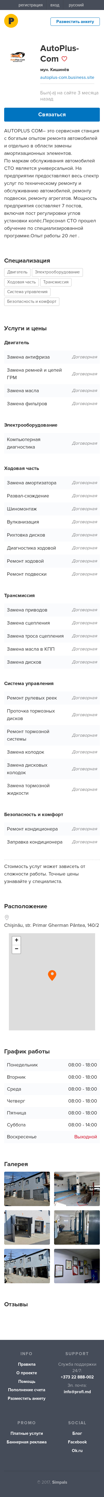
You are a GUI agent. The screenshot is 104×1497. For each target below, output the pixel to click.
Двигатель (17, 272)
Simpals (59, 1482)
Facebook (77, 1442)
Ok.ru (77, 1450)
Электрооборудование (57, 272)
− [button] (16, 949)
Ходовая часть (21, 282)
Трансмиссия (56, 282)
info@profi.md (77, 1392)
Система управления (27, 292)
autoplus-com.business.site (67, 77)
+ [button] (16, 941)
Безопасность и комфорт (31, 301)
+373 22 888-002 (77, 1377)
